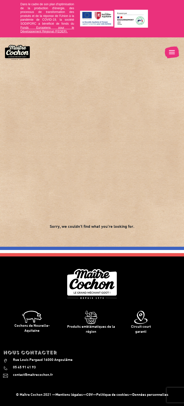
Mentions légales (69, 394)
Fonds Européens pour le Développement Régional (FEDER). (47, 29)
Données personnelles (150, 394)
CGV (89, 394)
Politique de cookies (112, 394)
